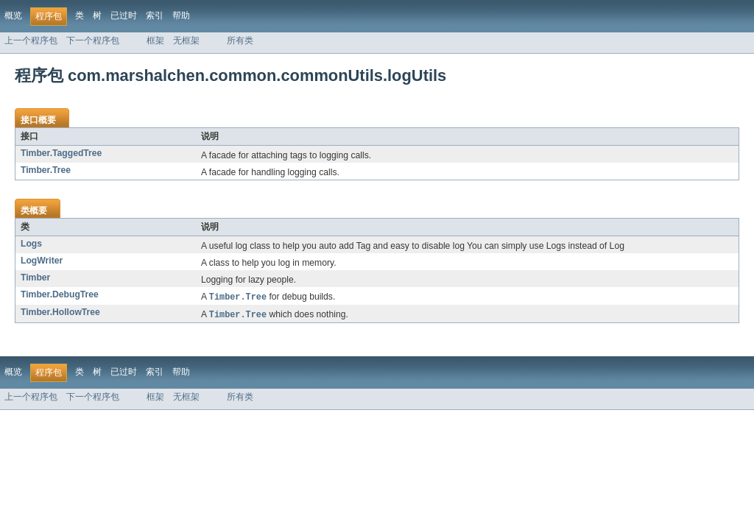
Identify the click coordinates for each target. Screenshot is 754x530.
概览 (13, 15)
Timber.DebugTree (60, 294)
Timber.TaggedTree (61, 153)
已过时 (123, 15)
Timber (35, 277)
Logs (31, 244)
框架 (155, 40)
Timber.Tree (46, 170)
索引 (154, 15)
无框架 (186, 40)
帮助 (181, 15)
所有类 (240, 40)
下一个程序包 (92, 40)
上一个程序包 (30, 40)
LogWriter (42, 260)
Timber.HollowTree (60, 313)
